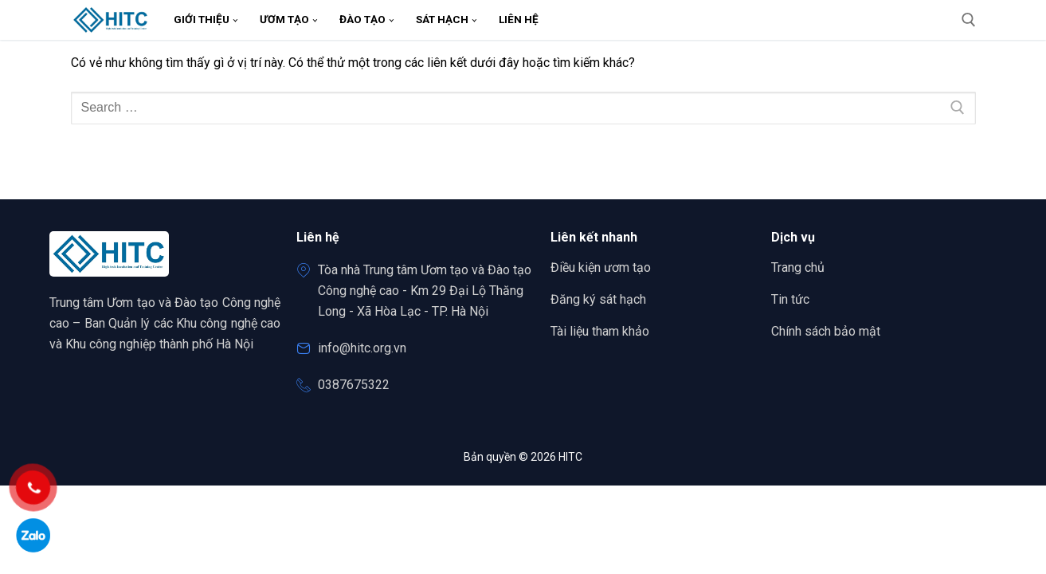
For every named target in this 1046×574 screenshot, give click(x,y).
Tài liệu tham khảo (599, 331)
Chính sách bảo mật (825, 331)
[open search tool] (969, 20)
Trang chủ (803, 268)
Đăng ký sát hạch (598, 299)
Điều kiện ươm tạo (600, 267)
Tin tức (790, 299)
